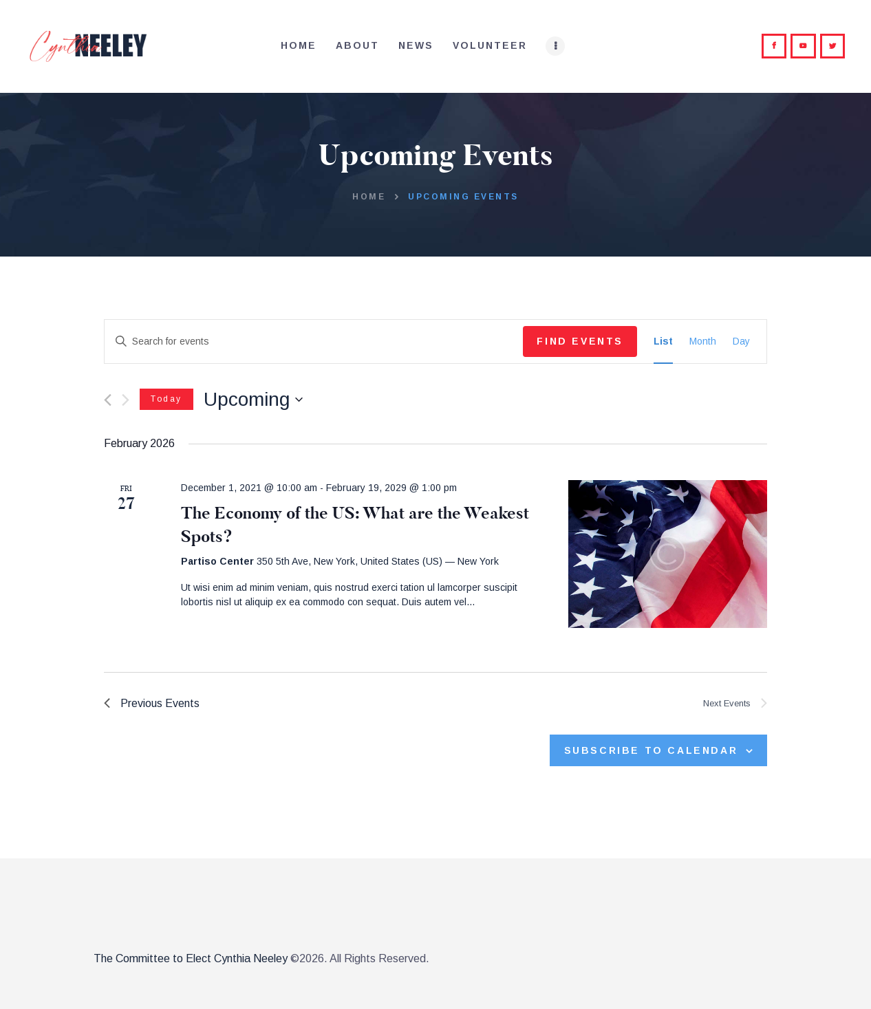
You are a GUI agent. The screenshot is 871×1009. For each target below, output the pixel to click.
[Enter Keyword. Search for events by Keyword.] (314, 341)
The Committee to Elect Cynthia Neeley (191, 958)
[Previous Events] (107, 399)
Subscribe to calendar (651, 750)
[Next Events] (125, 399)
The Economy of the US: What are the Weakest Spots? (355, 524)
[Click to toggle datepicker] (253, 399)
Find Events (580, 341)
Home (368, 197)
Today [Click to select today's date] (166, 399)
